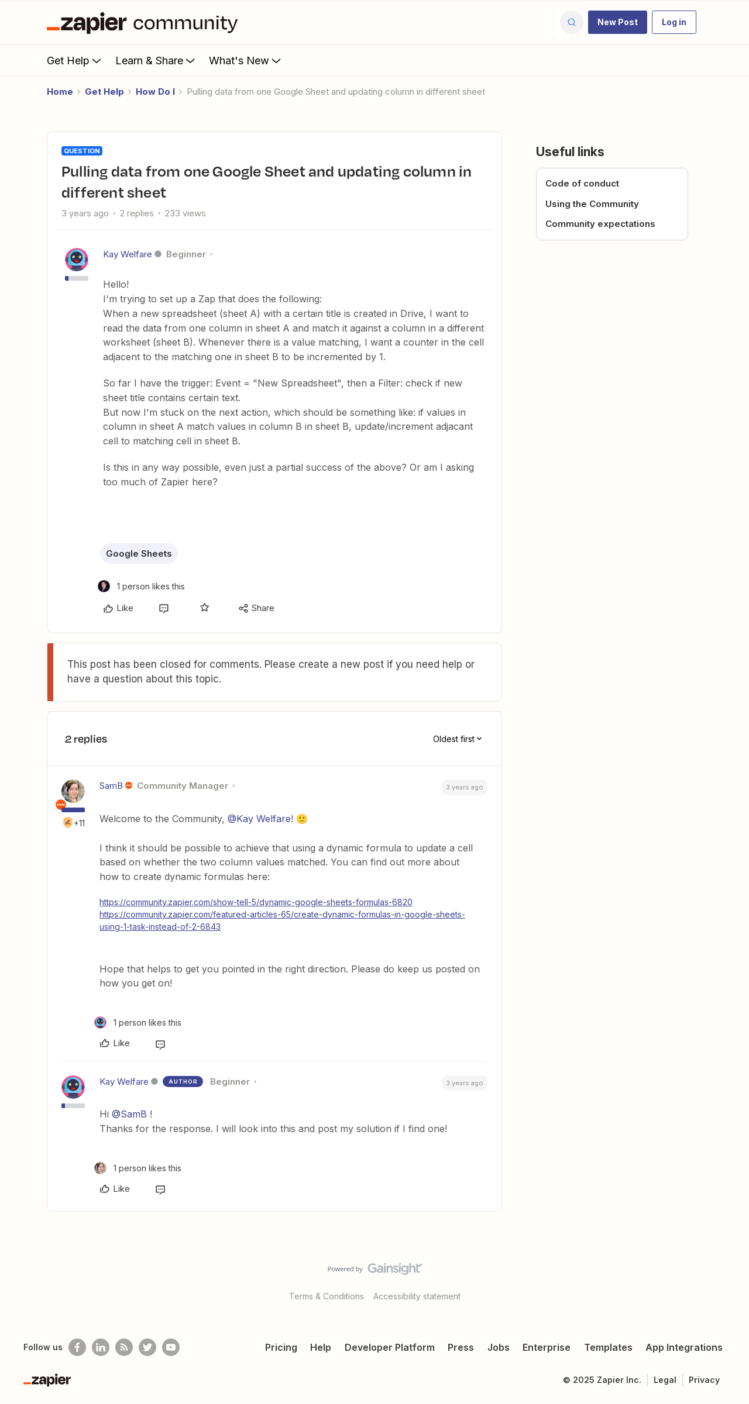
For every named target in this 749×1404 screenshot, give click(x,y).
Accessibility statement (417, 1296)
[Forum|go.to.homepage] (145, 22)
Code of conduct (582, 183)
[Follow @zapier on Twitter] (147, 1347)
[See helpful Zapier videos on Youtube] (171, 1347)
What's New (246, 60)
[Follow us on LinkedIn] (100, 1347)
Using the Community (592, 203)
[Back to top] (725, 1279)
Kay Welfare (127, 254)
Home (60, 91)
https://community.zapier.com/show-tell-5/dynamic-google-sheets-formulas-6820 (256, 902)
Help (320, 1347)
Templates (608, 1347)
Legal (665, 1380)
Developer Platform (390, 1347)
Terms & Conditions (326, 1296)
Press (461, 1347)
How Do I (155, 91)
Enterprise (547, 1347)
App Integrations (684, 1347)
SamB (111, 785)
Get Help (75, 60)
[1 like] (141, 586)
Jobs (498, 1347)
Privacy (704, 1380)
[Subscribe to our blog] (124, 1347)
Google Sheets (139, 553)
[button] (617, 22)
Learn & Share (156, 60)
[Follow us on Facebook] (77, 1347)
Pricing (281, 1347)
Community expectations (600, 223)
